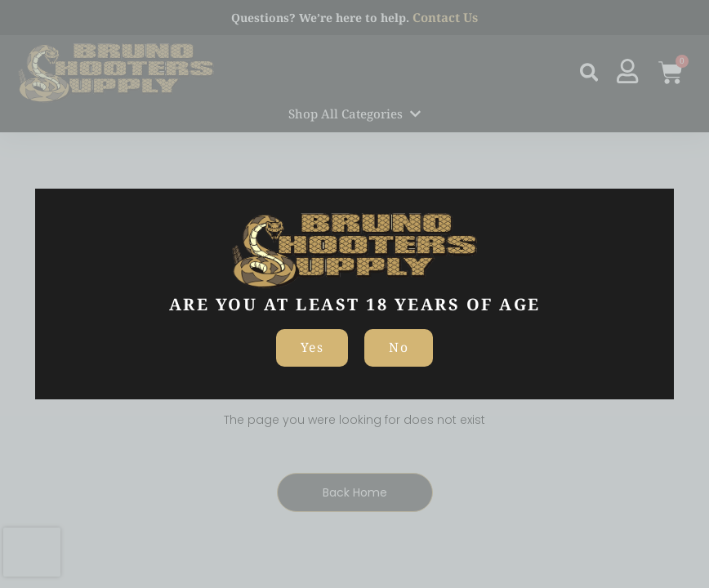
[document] (354, 294)
